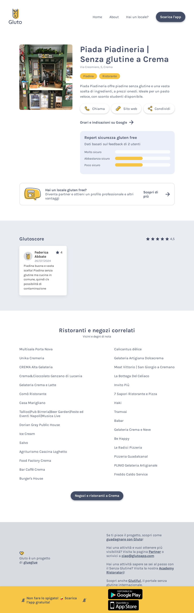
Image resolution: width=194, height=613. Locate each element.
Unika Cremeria (31, 358)
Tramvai (120, 412)
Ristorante (109, 76)
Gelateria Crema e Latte (37, 385)
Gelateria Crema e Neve (132, 429)
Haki (118, 403)
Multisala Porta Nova (36, 349)
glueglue (30, 562)
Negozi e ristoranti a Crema (97, 496)
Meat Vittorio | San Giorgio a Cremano (144, 367)
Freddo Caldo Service (131, 474)
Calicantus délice (128, 349)
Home (97, 17)
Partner (155, 552)
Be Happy (121, 438)
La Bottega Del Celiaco (131, 376)
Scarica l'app (170, 17)
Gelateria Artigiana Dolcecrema (139, 358)
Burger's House (31, 478)
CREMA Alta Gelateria (36, 367)
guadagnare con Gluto (124, 539)
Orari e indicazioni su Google (107, 122)
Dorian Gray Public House (39, 425)
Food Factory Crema (35, 460)
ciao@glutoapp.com (138, 556)
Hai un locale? (137, 17)
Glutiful (134, 581)
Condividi (159, 108)
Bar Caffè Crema (32, 469)
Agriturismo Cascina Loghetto (43, 452)
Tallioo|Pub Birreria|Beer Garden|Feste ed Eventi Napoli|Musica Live (51, 414)
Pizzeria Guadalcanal (131, 456)
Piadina (88, 76)
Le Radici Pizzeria (128, 447)
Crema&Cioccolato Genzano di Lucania (50, 376)
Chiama (94, 108)
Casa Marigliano (32, 403)
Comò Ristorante (32, 394)
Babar (119, 421)
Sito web (126, 108)
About (114, 17)
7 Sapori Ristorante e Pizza (135, 394)
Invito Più (121, 385)
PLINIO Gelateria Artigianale (135, 465)
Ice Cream (27, 434)
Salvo (23, 443)
